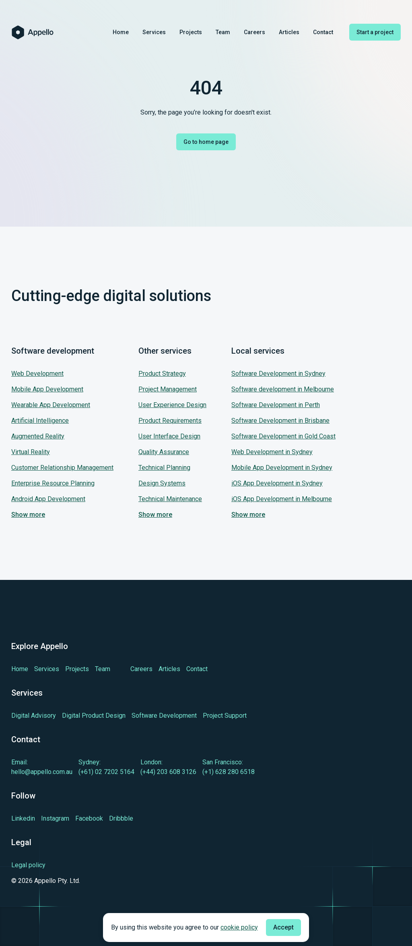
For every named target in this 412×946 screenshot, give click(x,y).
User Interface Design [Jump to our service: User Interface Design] (169, 436)
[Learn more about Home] (19, 669)
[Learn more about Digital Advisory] (33, 715)
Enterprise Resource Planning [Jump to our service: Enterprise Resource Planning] (53, 483)
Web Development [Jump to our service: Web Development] (37, 373)
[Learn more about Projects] (77, 669)
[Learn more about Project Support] (225, 715)
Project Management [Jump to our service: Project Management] (167, 389)
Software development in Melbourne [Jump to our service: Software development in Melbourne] (282, 389)
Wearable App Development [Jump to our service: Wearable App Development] (50, 405)
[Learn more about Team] (102, 669)
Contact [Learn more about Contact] (323, 32)
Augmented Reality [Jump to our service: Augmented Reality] (37, 436)
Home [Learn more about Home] (121, 32)
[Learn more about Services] (46, 669)
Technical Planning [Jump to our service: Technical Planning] (164, 467)
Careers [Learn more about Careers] (254, 32)
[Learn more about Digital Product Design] (94, 715)
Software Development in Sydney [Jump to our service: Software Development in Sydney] (278, 373)
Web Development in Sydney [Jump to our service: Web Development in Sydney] (272, 452)
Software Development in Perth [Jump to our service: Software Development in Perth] (275, 405)
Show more (28, 514)
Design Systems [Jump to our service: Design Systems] (161, 483)
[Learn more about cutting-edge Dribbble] (121, 818)
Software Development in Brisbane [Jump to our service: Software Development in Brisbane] (280, 420)
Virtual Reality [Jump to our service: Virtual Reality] (30, 452)
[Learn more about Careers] (141, 669)
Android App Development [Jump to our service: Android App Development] (48, 499)
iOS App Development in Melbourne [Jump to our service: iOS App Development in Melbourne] (281, 499)
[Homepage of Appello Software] (32, 32)
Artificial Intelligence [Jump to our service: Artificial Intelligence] (40, 420)
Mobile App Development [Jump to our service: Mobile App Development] (47, 389)
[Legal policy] (45, 865)
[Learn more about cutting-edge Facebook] (89, 818)
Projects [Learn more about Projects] (190, 32)
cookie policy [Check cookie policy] (239, 927)
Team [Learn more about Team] (223, 32)
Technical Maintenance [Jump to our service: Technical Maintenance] (170, 499)
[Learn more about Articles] (169, 669)
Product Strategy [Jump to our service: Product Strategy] (162, 373)
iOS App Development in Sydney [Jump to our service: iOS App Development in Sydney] (277, 483)
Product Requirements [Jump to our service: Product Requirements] (170, 420)
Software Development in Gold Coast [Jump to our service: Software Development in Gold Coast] (283, 436)
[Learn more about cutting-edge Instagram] (55, 818)
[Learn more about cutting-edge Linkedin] (23, 818)
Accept (283, 927)
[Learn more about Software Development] (164, 715)
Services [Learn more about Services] (154, 32)
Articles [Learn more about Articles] (289, 32)
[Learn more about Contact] (197, 669)
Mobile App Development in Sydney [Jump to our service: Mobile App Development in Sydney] (281, 467)
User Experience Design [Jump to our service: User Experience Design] (172, 405)
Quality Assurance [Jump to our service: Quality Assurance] (163, 452)
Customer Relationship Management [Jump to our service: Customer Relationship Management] (62, 467)
